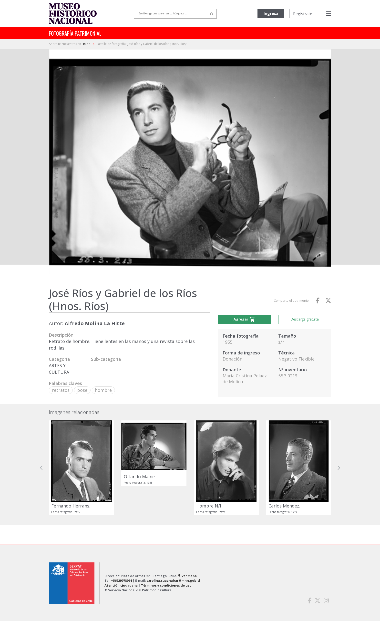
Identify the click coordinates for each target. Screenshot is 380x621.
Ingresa (271, 13)
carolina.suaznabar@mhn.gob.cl (173, 580)
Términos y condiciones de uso (166, 585)
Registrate (302, 13)
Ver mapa (187, 576)
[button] (41, 467)
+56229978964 (121, 580)
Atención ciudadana (121, 585)
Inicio (87, 44)
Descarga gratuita (304, 319)
